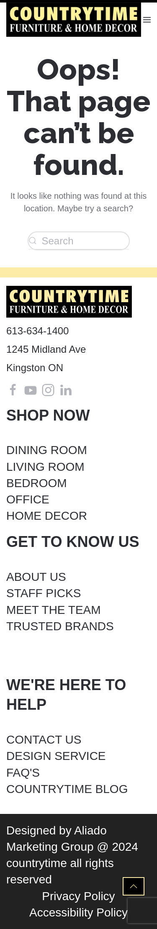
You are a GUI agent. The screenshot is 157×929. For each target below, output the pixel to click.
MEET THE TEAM (53, 609)
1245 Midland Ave (46, 349)
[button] (147, 19)
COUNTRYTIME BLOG (67, 789)
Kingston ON (34, 367)
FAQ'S (23, 772)
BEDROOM (36, 483)
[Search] (78, 241)
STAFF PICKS (43, 593)
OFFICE (27, 499)
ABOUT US (36, 576)
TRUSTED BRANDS (60, 626)
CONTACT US (43, 739)
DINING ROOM (46, 450)
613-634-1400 (37, 330)
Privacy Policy (78, 896)
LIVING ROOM (45, 466)
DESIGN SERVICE (56, 755)
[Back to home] (74, 20)
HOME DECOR (46, 515)
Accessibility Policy (78, 912)
